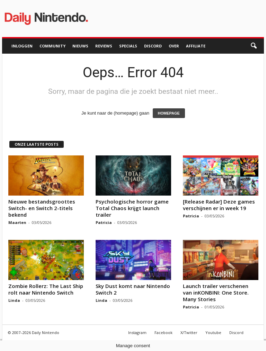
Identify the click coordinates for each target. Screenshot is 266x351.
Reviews (103, 45)
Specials (128, 45)
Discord (153, 45)
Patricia (104, 222)
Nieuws (80, 45)
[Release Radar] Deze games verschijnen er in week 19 (219, 205)
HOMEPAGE (169, 113)
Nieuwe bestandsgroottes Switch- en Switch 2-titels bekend (41, 208)
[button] (253, 46)
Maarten (17, 222)
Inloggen (22, 45)
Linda (14, 300)
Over (174, 45)
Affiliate (195, 45)
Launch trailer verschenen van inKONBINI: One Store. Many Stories (216, 292)
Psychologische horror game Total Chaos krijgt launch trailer (132, 208)
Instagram (137, 332)
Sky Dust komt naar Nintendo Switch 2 (133, 289)
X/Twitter (188, 332)
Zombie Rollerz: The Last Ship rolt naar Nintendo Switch (45, 289)
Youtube (213, 332)
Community (52, 45)
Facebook (163, 332)
